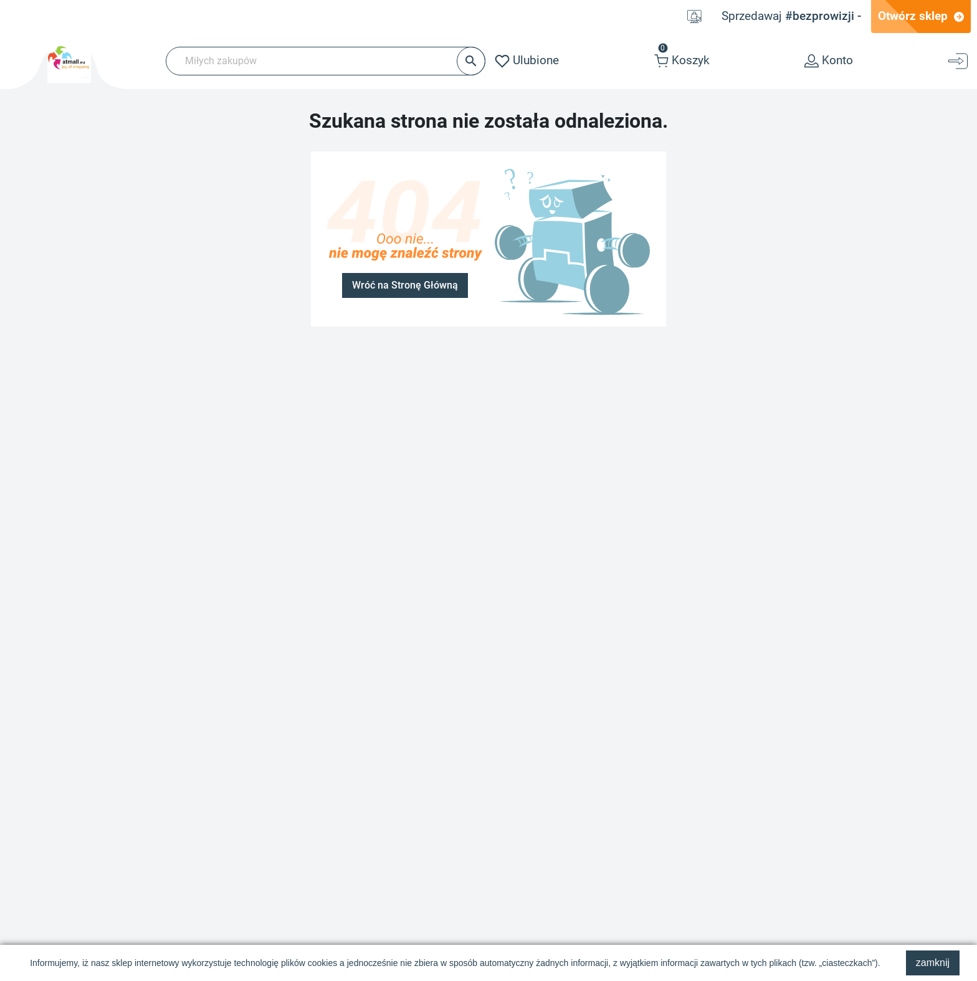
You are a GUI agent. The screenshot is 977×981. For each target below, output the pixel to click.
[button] (682, 61)
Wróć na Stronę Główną (405, 285)
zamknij (933, 962)
